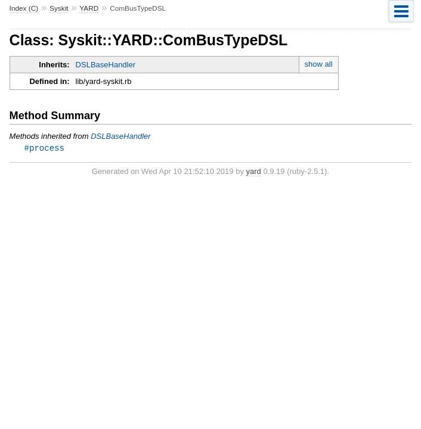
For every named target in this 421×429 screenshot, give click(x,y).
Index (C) (24, 8)
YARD (88, 8)
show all (319, 64)
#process (44, 148)
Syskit (59, 8)
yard (253, 171)
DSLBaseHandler (105, 64)
